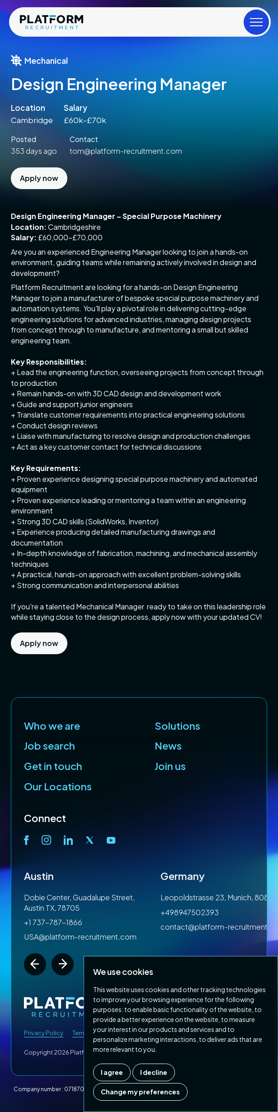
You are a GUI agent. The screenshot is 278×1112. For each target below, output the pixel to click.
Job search (49, 745)
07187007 (77, 1089)
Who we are (52, 725)
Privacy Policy (43, 1032)
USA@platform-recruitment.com (80, 936)
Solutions (177, 725)
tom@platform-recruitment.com (126, 151)
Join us (170, 766)
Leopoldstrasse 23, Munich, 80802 (219, 897)
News (168, 745)
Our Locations (58, 786)
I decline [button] (153, 1072)
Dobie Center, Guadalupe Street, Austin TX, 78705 (79, 902)
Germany (182, 876)
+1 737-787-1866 (53, 922)
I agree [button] (112, 1072)
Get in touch (53, 766)
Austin (39, 876)
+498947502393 (189, 912)
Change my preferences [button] (140, 1092)
